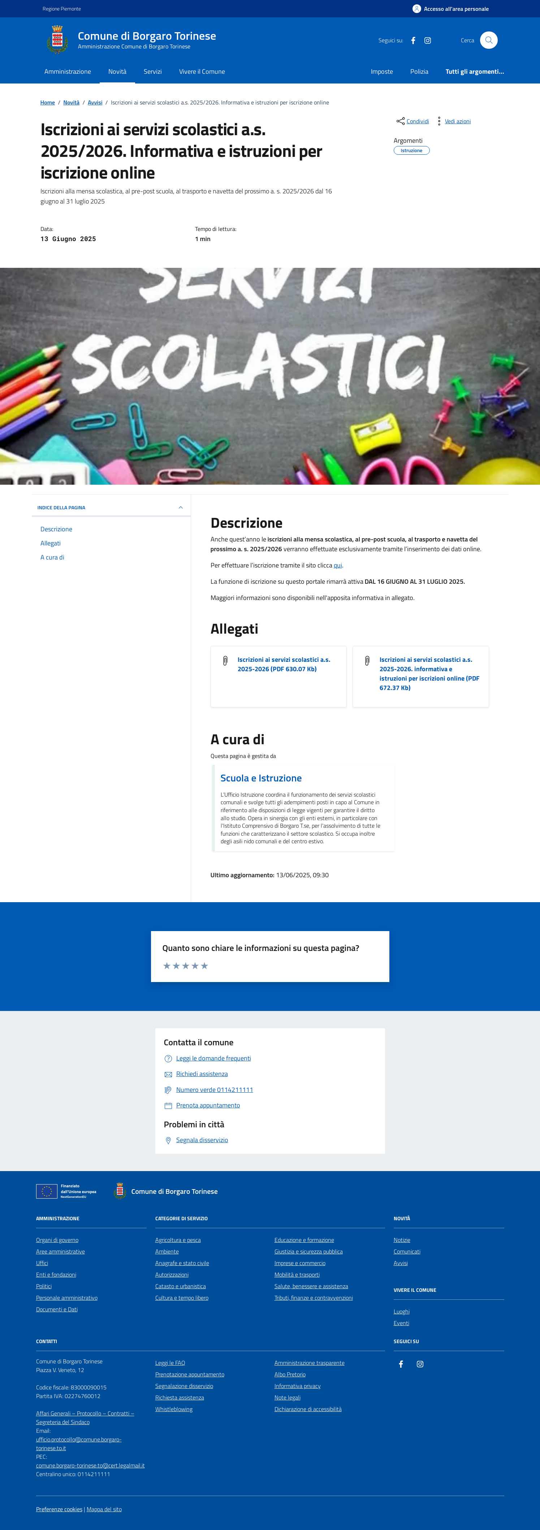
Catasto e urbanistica (180, 1286)
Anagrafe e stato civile (182, 1263)
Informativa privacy (298, 1385)
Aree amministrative (60, 1251)
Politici (44, 1286)
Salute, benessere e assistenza (311, 1286)
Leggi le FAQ (170, 1362)
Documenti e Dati (57, 1309)
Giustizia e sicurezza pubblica (309, 1251)
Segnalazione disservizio (184, 1385)
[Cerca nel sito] (488, 40)
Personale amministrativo (67, 1297)
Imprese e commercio (300, 1263)
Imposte (382, 71)
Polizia (419, 71)
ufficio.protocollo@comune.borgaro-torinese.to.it (79, 1443)
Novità (117, 71)
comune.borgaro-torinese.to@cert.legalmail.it (90, 1465)
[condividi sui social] (412, 121)
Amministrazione (67, 71)
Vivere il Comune (202, 71)
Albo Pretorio (290, 1374)
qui (338, 565)
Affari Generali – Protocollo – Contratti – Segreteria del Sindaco (85, 1417)
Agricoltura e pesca (178, 1239)
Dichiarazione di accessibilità (308, 1409)
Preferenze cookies (59, 1509)
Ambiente (167, 1251)
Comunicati (407, 1251)
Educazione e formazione (304, 1239)
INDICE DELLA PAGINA (111, 507)
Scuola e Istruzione (261, 778)
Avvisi (401, 1263)
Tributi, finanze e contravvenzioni (314, 1297)
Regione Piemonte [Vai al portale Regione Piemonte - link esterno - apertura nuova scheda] (62, 8)
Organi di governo (57, 1239)
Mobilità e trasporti (297, 1274)
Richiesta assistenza (179, 1397)
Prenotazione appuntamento (189, 1374)
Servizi (153, 71)
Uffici (42, 1263)
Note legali (288, 1397)
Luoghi (402, 1311)
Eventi (401, 1323)
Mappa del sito (104, 1509)
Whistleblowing (174, 1409)
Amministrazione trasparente (310, 1362)
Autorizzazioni (172, 1274)
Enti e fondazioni (56, 1274)
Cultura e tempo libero (181, 1297)
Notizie (402, 1239)
